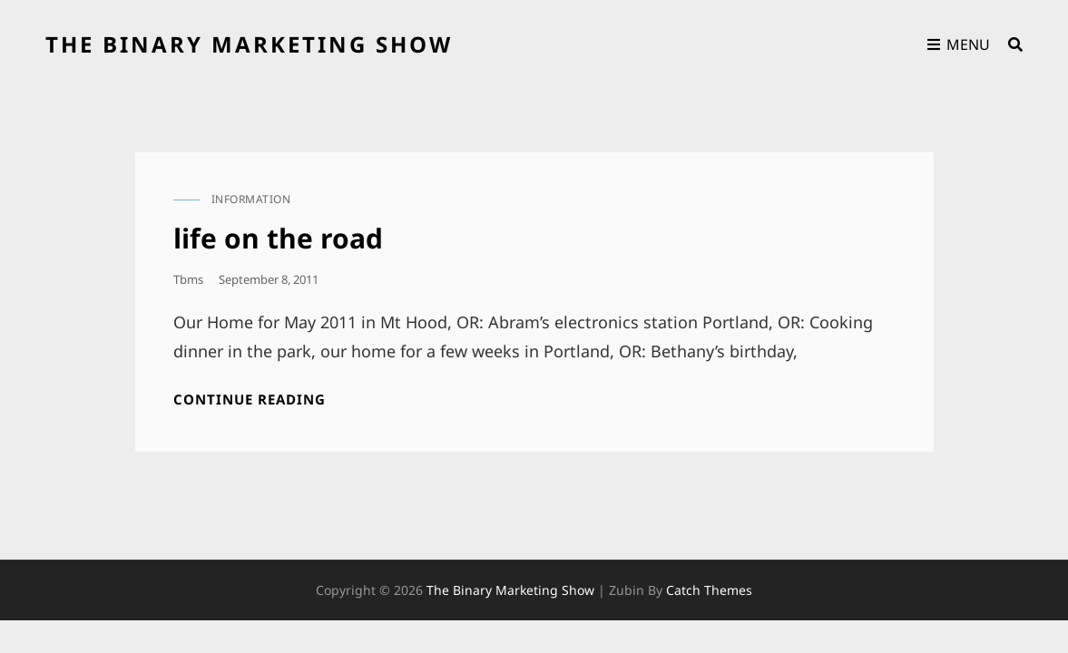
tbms (188, 279)
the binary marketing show (249, 44)
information (251, 199)
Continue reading (249, 399)
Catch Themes (709, 590)
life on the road (278, 238)
